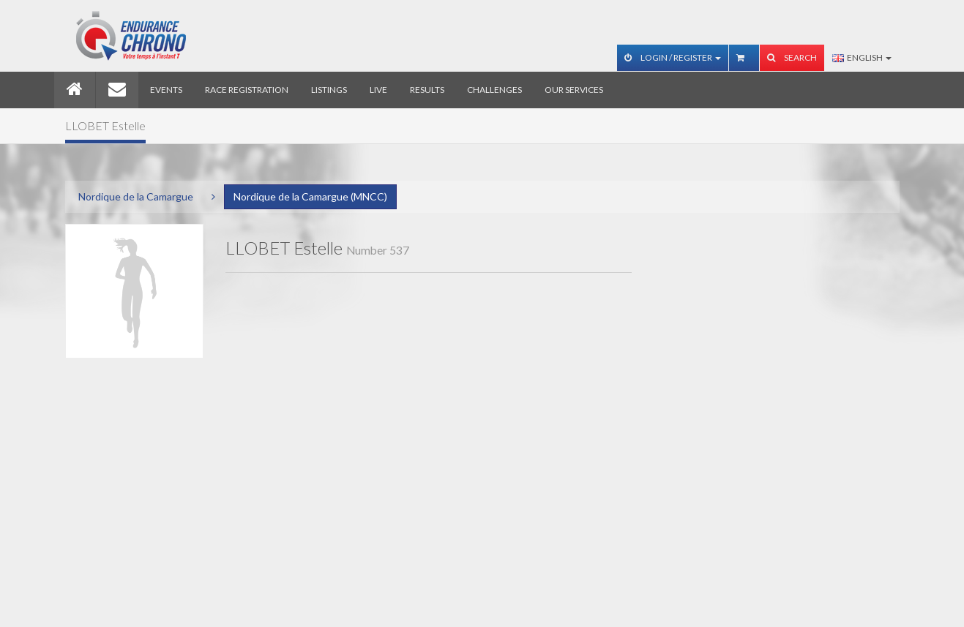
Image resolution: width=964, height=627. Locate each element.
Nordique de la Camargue (135, 196)
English (862, 57)
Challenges (494, 89)
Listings (329, 89)
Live (378, 89)
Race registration (246, 89)
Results (427, 89)
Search (792, 57)
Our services (574, 89)
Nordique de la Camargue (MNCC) (310, 196)
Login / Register (672, 57)
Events (166, 89)
